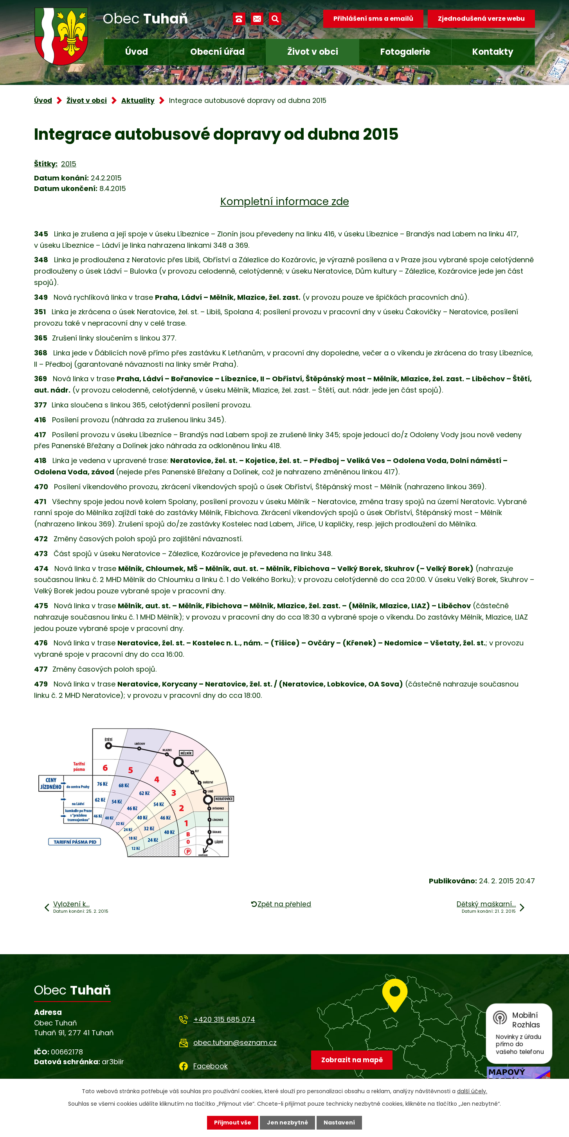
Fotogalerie (405, 52)
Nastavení (339, 1122)
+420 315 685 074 (224, 1019)
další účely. (472, 1091)
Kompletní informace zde (284, 202)
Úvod (136, 52)
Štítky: (46, 164)
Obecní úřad (217, 52)
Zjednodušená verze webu (481, 18)
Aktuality (138, 100)
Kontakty (492, 52)
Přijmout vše (232, 1122)
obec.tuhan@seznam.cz (235, 1042)
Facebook (210, 1066)
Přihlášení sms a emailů (373, 18)
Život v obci (312, 52)
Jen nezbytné (287, 1122)
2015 (68, 164)
